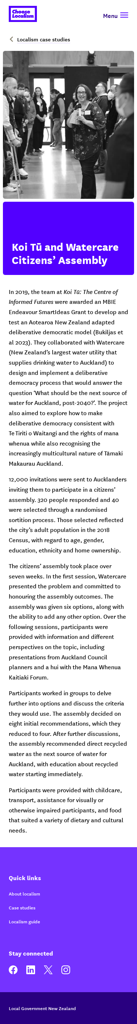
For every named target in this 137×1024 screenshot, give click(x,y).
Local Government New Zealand (42, 1008)
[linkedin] (30, 972)
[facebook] (13, 972)
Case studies (22, 907)
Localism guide (24, 921)
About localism (24, 893)
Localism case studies (39, 39)
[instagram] (65, 972)
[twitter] (48, 972)
